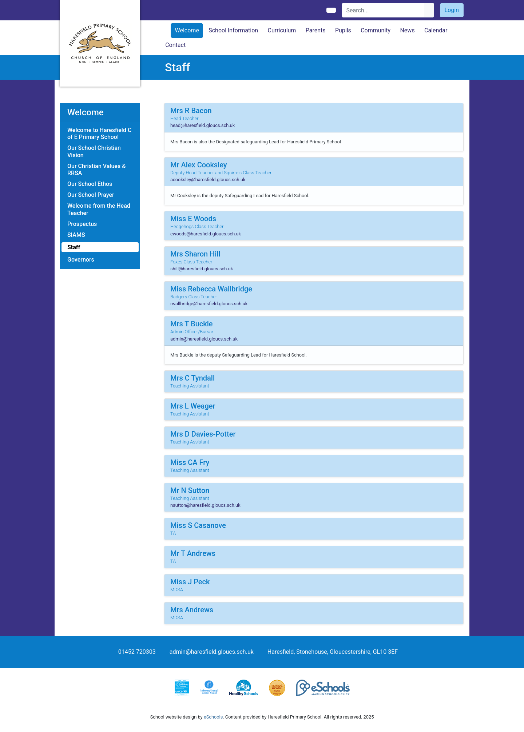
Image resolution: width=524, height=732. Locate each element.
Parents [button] (316, 30)
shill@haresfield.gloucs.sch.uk (201, 268)
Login (452, 10)
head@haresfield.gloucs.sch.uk (202, 125)
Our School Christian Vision (94, 151)
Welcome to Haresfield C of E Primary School (99, 133)
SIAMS (76, 234)
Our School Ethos (89, 183)
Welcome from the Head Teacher (98, 209)
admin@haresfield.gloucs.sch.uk (204, 339)
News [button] (407, 30)
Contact (175, 44)
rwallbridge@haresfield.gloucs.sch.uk (208, 303)
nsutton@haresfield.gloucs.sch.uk (205, 505)
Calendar (435, 30)
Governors (80, 259)
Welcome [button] (187, 30)
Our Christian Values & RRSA (96, 169)
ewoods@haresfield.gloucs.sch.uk (205, 233)
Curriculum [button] (281, 30)
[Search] (383, 10)
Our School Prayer (90, 194)
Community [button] (375, 30)
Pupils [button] (343, 30)
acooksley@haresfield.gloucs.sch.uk (208, 179)
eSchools (213, 717)
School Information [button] (233, 30)
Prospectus (82, 223)
